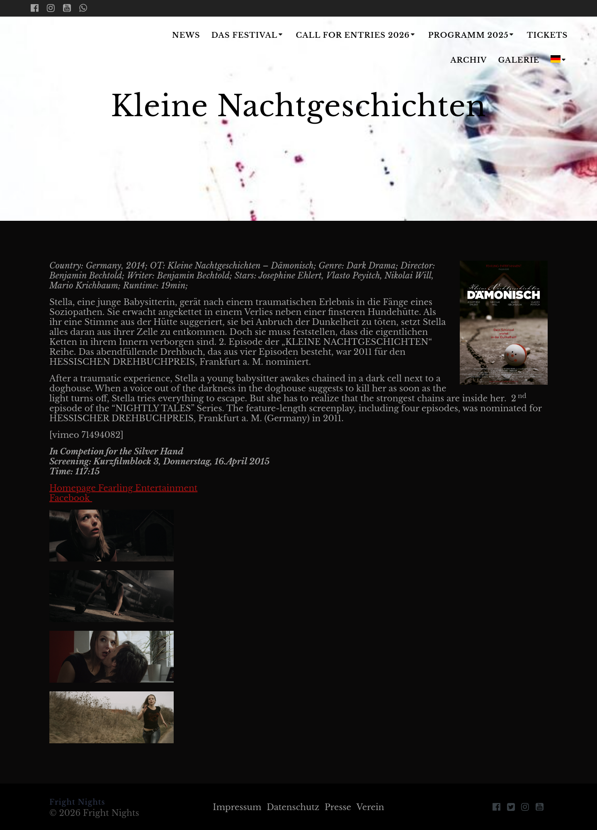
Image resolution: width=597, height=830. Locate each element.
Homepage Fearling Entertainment (123, 488)
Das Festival (244, 35)
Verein (370, 807)
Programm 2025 (468, 35)
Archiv (468, 60)
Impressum (237, 807)
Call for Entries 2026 (353, 35)
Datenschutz (293, 807)
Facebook (70, 498)
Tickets (547, 35)
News (186, 35)
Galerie (519, 60)
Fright (79, 48)
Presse (338, 807)
